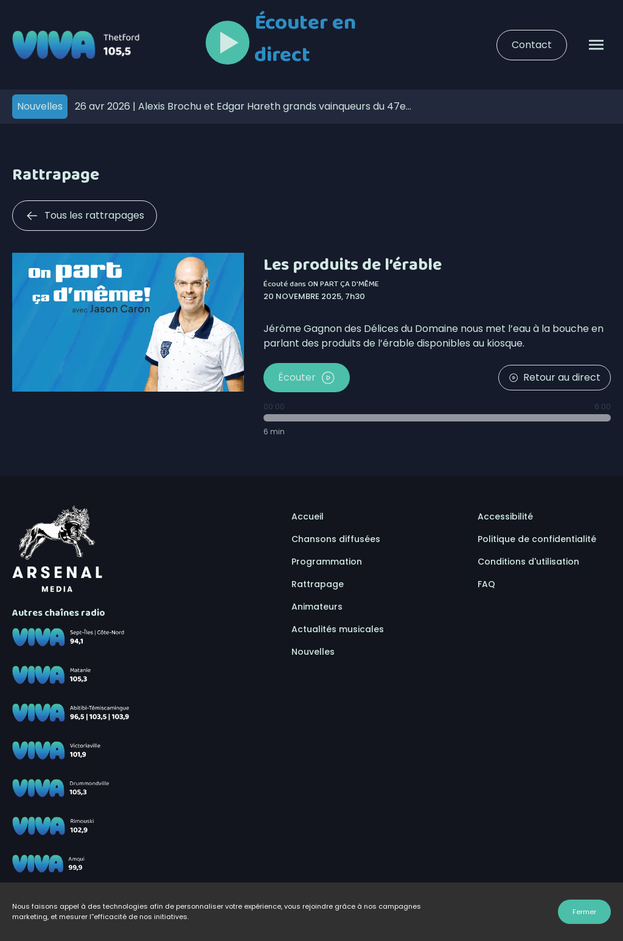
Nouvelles (313, 652)
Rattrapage (317, 584)
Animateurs (317, 607)
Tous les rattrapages (84, 215)
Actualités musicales (337, 629)
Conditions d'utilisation (528, 561)
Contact (532, 45)
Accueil (307, 516)
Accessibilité (505, 516)
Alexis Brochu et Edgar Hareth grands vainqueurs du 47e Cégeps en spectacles (240, 106)
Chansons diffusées (335, 539)
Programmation (326, 561)
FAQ (486, 584)
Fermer (584, 912)
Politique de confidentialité (537, 539)
